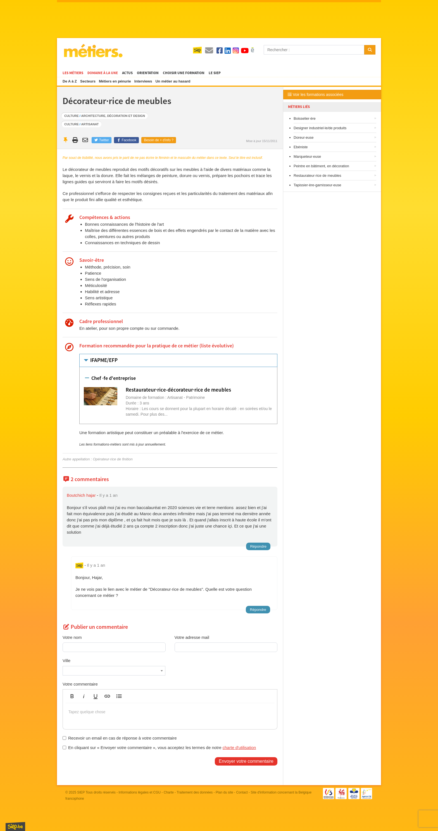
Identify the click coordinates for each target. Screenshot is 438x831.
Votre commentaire (80, 684)
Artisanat (90, 124)
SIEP (81, 792)
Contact (241, 792)
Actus (127, 73)
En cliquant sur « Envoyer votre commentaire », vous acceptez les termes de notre (159, 747)
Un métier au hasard (172, 81)
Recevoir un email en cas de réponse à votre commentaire (120, 738)
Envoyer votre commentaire (246, 761)
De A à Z (70, 81)
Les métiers (73, 73)
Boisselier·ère (305, 118)
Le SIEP (215, 73)
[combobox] (114, 670)
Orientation (148, 73)
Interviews (143, 81)
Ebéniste (301, 147)
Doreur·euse (304, 137)
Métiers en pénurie (115, 81)
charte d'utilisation (239, 747)
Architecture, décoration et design (113, 115)
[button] (72, 696)
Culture (71, 115)
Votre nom (72, 637)
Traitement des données (195, 792)
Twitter (101, 140)
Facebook (126, 140)
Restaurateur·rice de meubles (317, 175)
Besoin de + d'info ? (158, 140)
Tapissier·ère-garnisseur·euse (317, 185)
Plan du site (224, 792)
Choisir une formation (183, 73)
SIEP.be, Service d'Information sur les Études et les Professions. (15, 826)
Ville (66, 660)
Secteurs (88, 81)
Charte (169, 792)
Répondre (258, 546)
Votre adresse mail (192, 637)
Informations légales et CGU (140, 792)
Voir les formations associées (315, 94)
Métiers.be (93, 51)
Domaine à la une (102, 73)
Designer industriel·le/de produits (320, 128)
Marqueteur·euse (307, 156)
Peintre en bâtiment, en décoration (321, 166)
